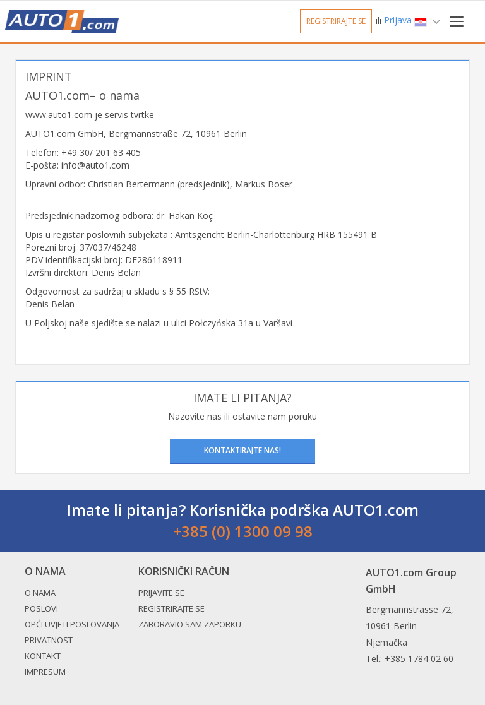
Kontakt (43, 655)
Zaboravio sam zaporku (189, 624)
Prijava (398, 21)
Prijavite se (161, 592)
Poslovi (41, 608)
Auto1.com (62, 21)
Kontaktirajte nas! (242, 450)
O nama (40, 592)
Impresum (45, 671)
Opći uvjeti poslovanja (72, 624)
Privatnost (49, 640)
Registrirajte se (336, 21)
